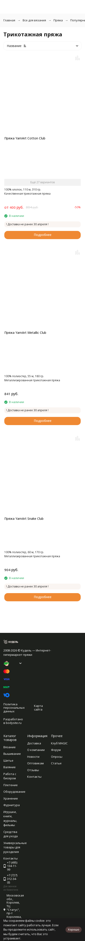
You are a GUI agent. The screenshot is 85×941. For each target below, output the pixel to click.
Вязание (9, 747)
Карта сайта (38, 707)
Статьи (56, 763)
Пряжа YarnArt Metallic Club (25, 332)
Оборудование (14, 792)
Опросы (56, 757)
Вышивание (12, 754)
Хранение (10, 798)
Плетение (10, 785)
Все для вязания (34, 20)
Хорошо (73, 929)
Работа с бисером (9, 776)
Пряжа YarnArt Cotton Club (24, 138)
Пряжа (58, 20)
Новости (33, 757)
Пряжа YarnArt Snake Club (24, 518)
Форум (56, 750)
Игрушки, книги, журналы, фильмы (10, 818)
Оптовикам (35, 763)
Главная (9, 20)
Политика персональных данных (14, 707)
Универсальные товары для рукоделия (15, 847)
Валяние (9, 767)
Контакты (34, 777)
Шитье (8, 760)
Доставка (34, 743)
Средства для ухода (10, 834)
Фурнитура (11, 805)
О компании (36, 750)
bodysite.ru (14, 723)
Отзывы (33, 770)
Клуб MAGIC (59, 743)
